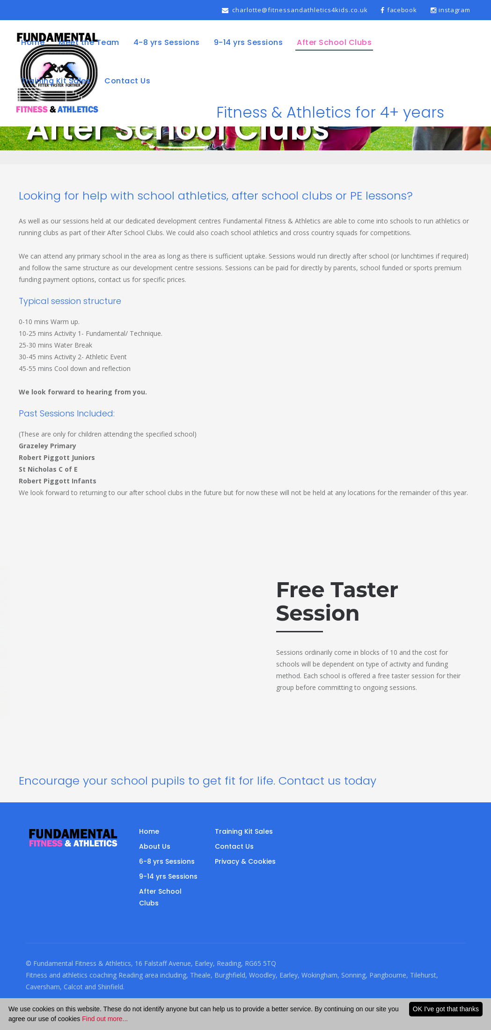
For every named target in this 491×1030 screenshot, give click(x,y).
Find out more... (105, 1019)
